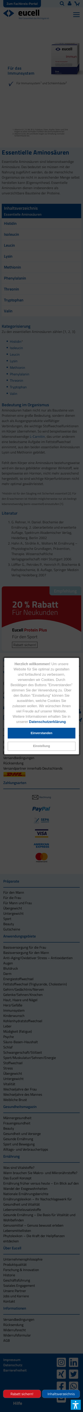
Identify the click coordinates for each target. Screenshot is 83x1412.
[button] (41, 746)
